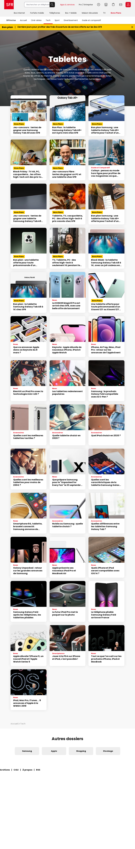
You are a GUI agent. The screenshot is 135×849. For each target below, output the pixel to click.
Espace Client (128, 5)
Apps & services (67, 4)
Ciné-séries (36, 20)
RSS (38, 769)
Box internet (19, 13)
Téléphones (54, 13)
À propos (27, 769)
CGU (16, 769)
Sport (57, 20)
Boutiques (106, 4)
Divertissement (71, 20)
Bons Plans (116, 13)
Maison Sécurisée (90, 13)
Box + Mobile (71, 13)
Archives (5, 769)
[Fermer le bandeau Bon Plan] (132, 27)
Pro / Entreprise (86, 4)
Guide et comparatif (91, 20)
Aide (98, 4)
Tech (48, 20)
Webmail (120, 4)
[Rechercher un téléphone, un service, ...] (37, 4)
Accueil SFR (9, 4)
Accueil (23, 20)
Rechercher (52, 4)
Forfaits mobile (37, 13)
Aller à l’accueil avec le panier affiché (113, 4)
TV (104, 13)
